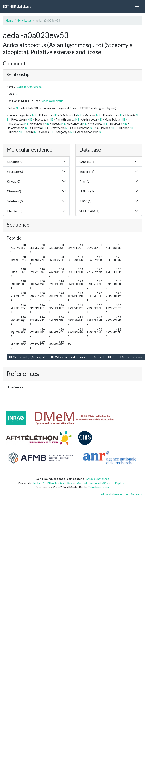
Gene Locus (24, 20)
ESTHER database (17, 6)
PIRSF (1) (85, 201)
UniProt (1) (86, 191)
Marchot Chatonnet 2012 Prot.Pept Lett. (101, 483)
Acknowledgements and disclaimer (121, 494)
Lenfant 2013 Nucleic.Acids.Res (52, 483)
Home (9, 20)
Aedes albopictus (52, 101)
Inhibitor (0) (14, 211)
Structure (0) (15, 171)
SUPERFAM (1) (89, 211)
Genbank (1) (87, 161)
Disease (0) (14, 191)
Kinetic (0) (13, 181)
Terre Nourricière (99, 487)
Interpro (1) (86, 171)
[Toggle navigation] (137, 6)
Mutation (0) (15, 161)
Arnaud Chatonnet (97, 478)
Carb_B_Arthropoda (29, 86)
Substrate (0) (15, 201)
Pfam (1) (84, 181)
